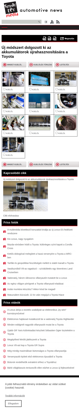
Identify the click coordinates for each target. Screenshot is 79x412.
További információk (15, 397)
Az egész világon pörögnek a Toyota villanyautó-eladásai (35, 283)
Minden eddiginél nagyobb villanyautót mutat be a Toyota (35, 324)
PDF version (44, 38)
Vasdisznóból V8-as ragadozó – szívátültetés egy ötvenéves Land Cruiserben (39, 270)
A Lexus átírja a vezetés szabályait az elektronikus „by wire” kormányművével (36, 312)
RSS (58, 22)
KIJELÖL (9, 90)
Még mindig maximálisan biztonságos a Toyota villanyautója (36, 351)
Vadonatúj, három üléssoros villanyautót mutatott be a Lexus (37, 278)
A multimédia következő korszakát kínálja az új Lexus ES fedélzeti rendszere (40, 231)
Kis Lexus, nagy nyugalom (20, 239)
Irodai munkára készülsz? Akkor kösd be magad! (31, 289)
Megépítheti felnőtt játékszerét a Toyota (26, 339)
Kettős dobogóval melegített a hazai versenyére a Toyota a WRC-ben (39, 256)
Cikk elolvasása (11, 215)
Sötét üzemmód (46, 22)
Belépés (52, 22)
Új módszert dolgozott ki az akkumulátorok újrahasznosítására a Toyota (38, 179)
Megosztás (67, 38)
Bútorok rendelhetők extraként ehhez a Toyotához (31, 362)
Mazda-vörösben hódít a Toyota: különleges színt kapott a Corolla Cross (39, 246)
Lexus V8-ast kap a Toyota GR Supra (25, 345)
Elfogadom (13, 405)
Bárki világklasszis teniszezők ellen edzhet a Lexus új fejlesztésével (40, 368)
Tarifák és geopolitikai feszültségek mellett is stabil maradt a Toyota (40, 263)
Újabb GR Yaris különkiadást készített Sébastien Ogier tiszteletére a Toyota (41, 332)
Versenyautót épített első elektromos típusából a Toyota (34, 356)
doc (54, 38)
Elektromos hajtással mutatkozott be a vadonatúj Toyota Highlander (40, 319)
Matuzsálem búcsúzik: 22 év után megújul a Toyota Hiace (35, 295)
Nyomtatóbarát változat (49, 38)
